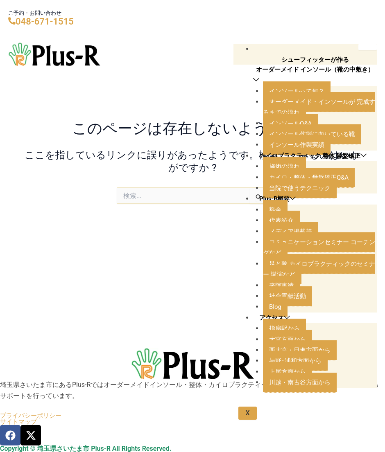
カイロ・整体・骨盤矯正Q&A (311, 200)
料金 (275, 232)
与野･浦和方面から (297, 384)
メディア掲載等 (292, 254)
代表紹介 (282, 243)
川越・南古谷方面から (302, 405)
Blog (275, 330)
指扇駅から (285, 351)
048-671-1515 (45, 21)
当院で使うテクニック (302, 211)
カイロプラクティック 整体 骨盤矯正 (310, 173)
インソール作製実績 (298, 157)
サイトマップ (19, 421)
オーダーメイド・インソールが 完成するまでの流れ (319, 119)
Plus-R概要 (279, 222)
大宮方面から (288, 362)
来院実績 (282, 308)
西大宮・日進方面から (302, 373)
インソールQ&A (292, 135)
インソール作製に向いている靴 (315, 146)
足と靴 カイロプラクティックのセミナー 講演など (319, 292)
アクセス (275, 340)
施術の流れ (285, 189)
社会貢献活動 (288, 319)
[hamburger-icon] (367, 47)
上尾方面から (288, 394)
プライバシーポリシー (33, 415)
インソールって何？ (298, 103)
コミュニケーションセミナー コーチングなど (319, 270)
